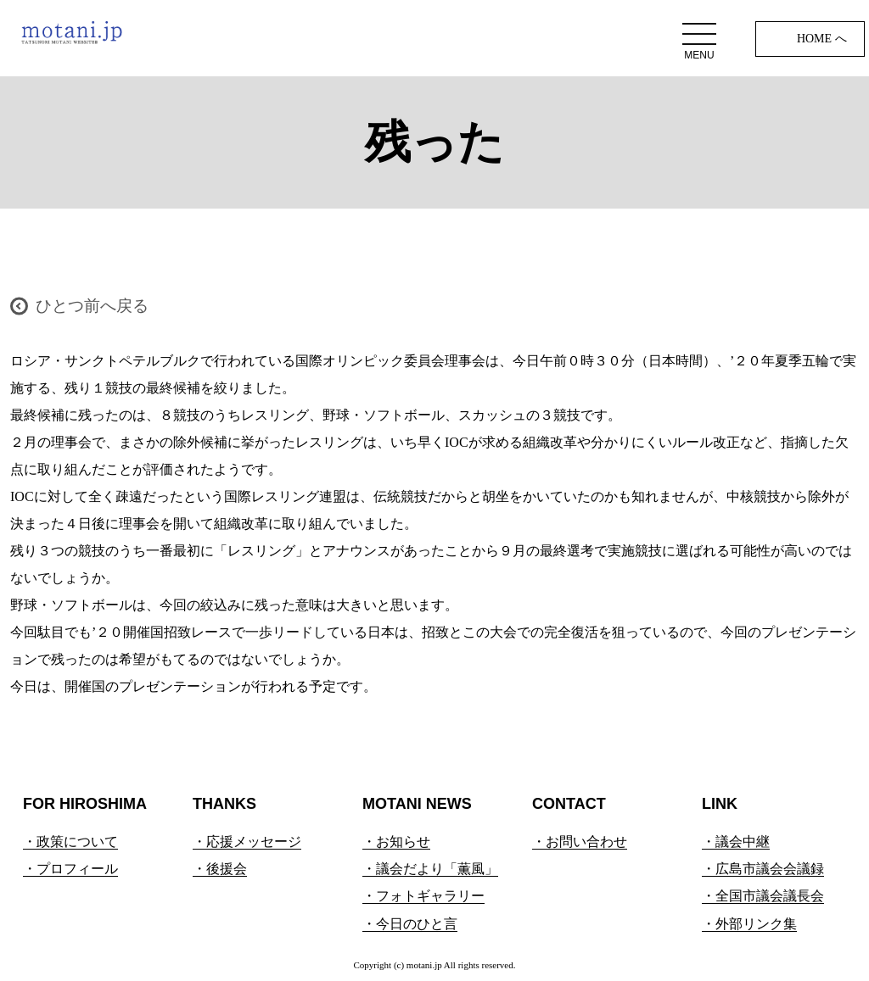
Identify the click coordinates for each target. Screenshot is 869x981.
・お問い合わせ (579, 841)
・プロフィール (70, 868)
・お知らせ (396, 841)
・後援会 (220, 868)
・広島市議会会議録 (763, 868)
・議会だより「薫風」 (430, 868)
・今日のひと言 (409, 924)
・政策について (70, 841)
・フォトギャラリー (423, 896)
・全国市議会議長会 (763, 896)
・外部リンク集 (749, 924)
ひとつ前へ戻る (92, 306)
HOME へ (822, 38)
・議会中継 (736, 841)
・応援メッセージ (247, 841)
